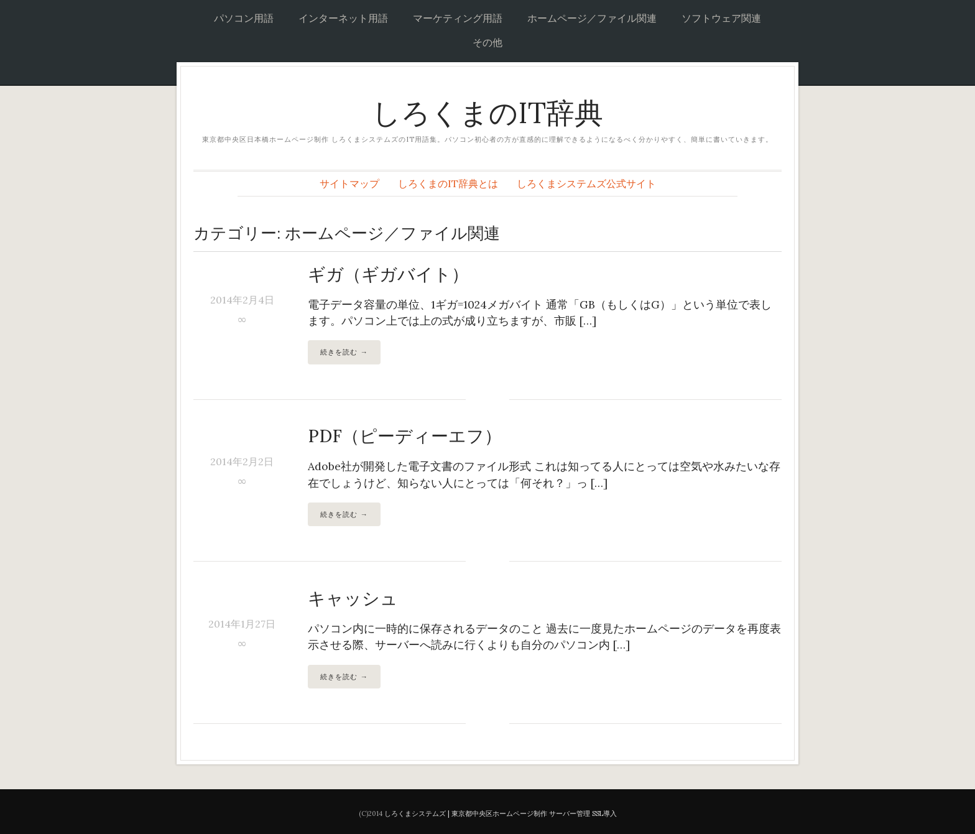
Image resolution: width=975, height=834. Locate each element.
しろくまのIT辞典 (487, 113)
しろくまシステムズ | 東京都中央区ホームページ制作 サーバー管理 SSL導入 (500, 813)
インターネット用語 (343, 18)
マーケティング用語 (457, 18)
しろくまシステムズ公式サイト (586, 183)
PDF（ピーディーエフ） (405, 436)
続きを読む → (343, 351)
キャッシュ (353, 598)
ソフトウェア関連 (721, 18)
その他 (487, 42)
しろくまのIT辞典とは (448, 183)
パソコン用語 (244, 18)
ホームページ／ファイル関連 (592, 18)
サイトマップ (349, 183)
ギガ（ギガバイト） (388, 274)
